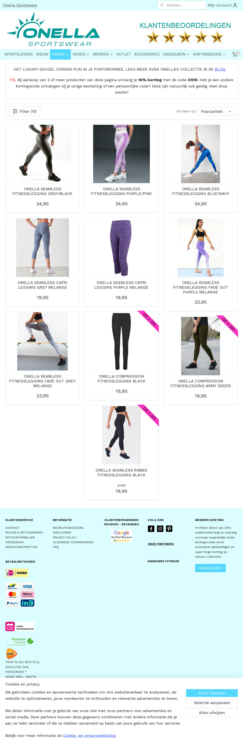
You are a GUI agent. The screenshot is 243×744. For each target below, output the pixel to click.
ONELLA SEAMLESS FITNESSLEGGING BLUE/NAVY (200, 191)
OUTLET (123, 54)
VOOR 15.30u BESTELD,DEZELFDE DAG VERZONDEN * (22, 666)
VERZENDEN (14, 542)
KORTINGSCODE (209, 54)
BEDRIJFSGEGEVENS (68, 527)
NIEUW (42, 54)
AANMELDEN (210, 568)
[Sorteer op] (216, 111)
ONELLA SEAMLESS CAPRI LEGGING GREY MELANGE (42, 285)
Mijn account (223, 5)
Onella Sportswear (20, 5)
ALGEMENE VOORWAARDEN (73, 542)
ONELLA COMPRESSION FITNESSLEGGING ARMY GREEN (200, 383)
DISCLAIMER (62, 532)
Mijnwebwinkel (173, 736)
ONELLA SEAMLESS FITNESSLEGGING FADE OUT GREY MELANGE (42, 381)
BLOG (220, 69)
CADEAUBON (176, 54)
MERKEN (103, 54)
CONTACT (12, 527)
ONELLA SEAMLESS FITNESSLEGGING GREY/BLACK (42, 191)
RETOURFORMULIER (20, 537)
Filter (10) (25, 111)
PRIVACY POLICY (64, 537)
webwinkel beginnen (134, 736)
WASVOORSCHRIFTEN (21, 547)
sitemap (109, 736)
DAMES (60, 54)
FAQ (56, 547)
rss (118, 736)
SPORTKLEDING (19, 54)
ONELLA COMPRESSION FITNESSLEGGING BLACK (121, 378)
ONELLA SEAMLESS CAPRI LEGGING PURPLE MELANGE (121, 285)
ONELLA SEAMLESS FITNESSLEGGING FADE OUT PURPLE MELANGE (200, 287)
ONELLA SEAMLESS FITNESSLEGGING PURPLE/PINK (121, 191)
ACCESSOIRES (147, 54)
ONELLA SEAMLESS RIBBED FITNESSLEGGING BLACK (121, 472)
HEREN (80, 54)
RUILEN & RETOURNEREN (23, 532)
